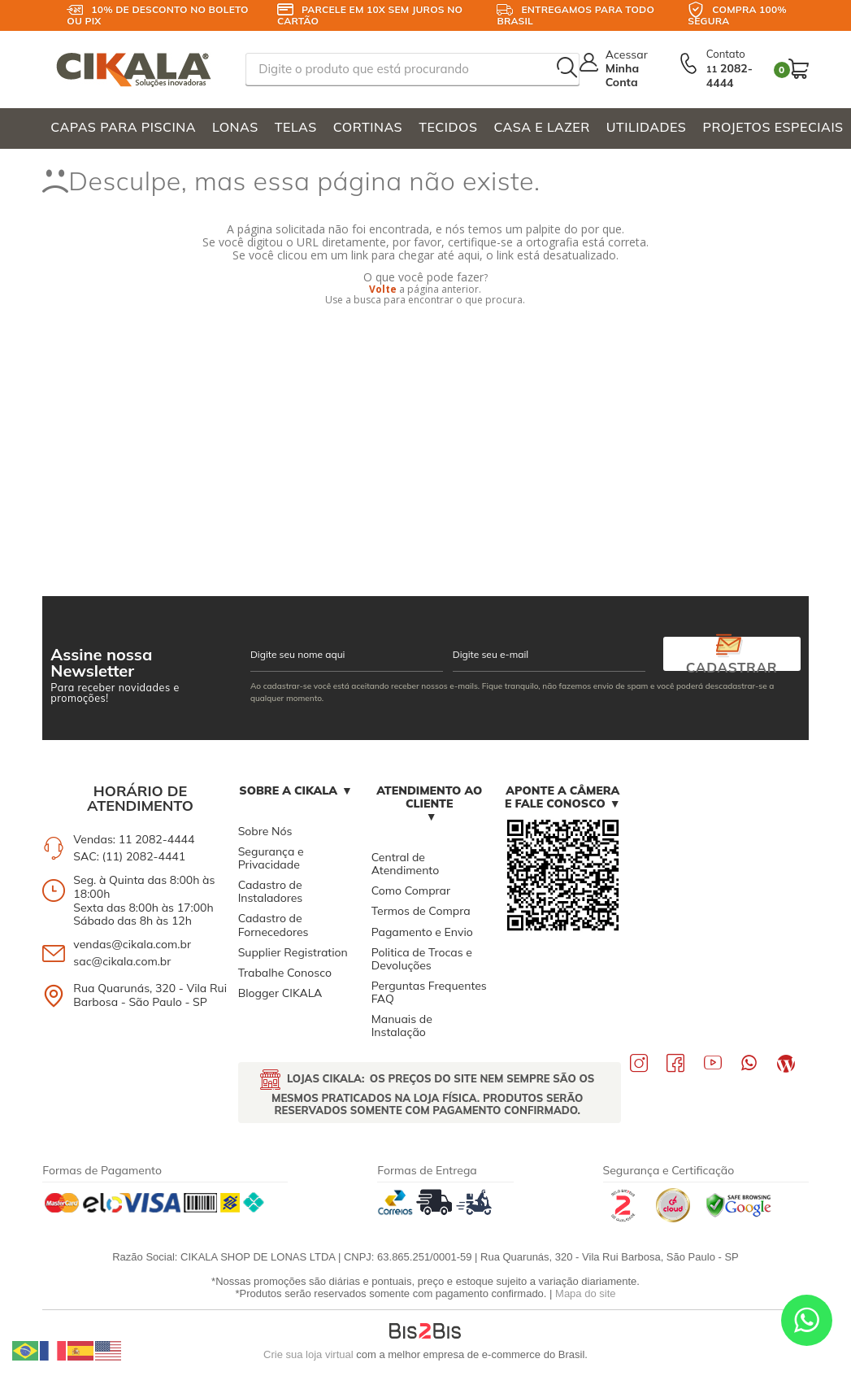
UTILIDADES (646, 127)
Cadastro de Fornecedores (273, 924)
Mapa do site (585, 1293)
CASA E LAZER (541, 127)
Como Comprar (410, 890)
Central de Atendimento (405, 863)
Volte (383, 289)
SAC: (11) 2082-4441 (129, 856)
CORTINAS (367, 127)
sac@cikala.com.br (122, 961)
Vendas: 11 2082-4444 (133, 839)
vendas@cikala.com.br (132, 944)
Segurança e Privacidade (271, 858)
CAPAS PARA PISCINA (123, 127)
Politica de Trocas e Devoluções (421, 959)
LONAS (235, 127)
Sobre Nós (265, 831)
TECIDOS (448, 127)
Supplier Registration (293, 952)
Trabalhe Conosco (285, 972)
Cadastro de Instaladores (270, 891)
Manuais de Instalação (401, 1025)
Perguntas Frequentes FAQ (429, 992)
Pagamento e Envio (422, 932)
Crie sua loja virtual (308, 1354)
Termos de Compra (421, 911)
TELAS (296, 127)
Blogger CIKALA (280, 993)
